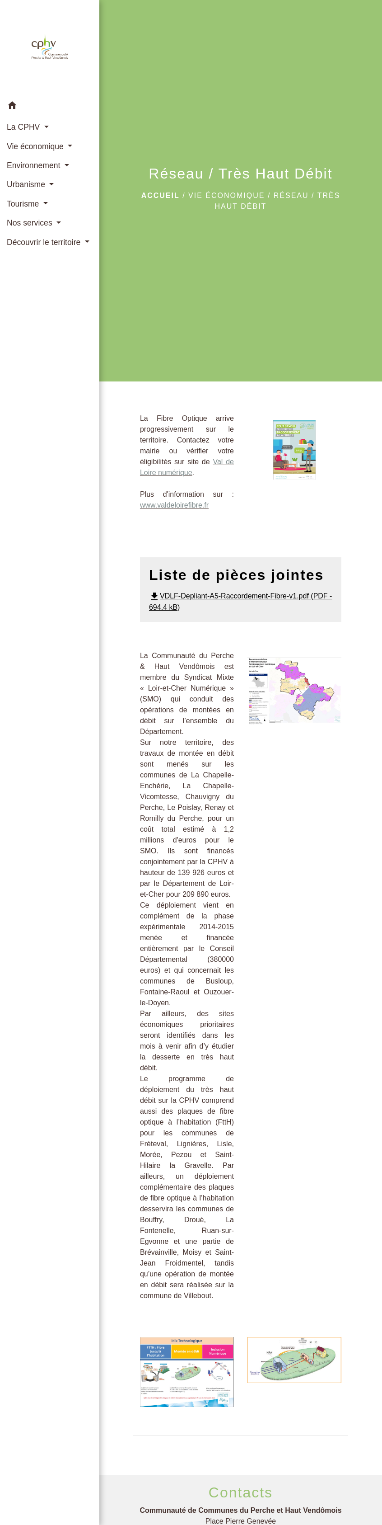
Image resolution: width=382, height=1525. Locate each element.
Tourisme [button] (24, 203)
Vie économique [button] (36, 146)
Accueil (160, 195)
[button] (50, 107)
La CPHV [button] (24, 127)
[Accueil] (50, 48)
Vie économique (226, 195)
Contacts (241, 1492)
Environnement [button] (34, 165)
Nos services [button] (31, 222)
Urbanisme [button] (27, 184)
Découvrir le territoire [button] (45, 242)
